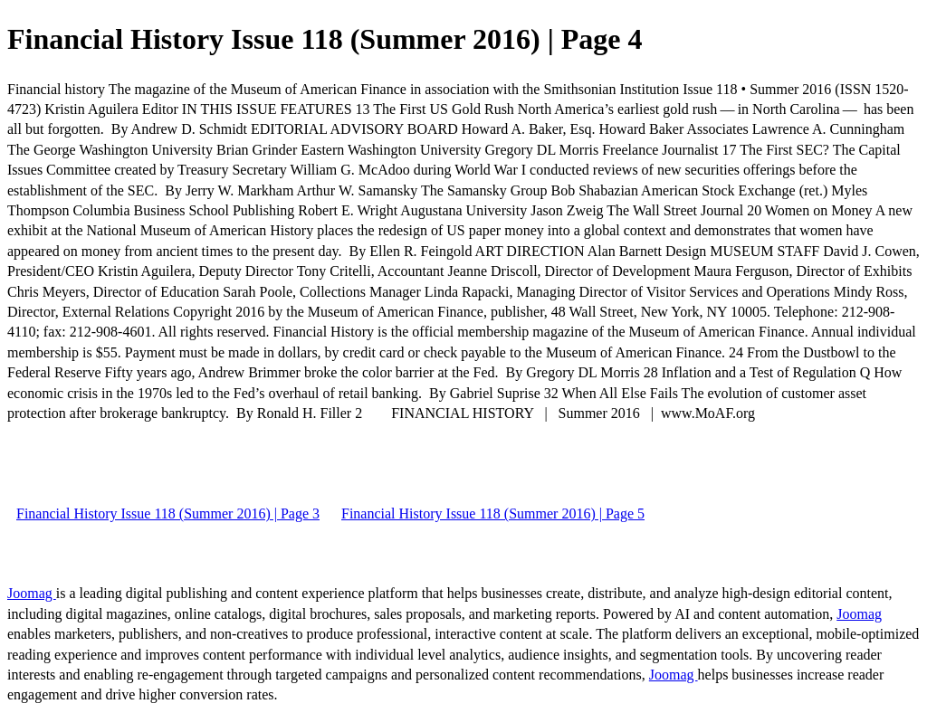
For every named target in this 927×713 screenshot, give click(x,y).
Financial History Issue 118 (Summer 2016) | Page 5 (493, 513)
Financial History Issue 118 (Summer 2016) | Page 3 (168, 513)
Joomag (31, 593)
